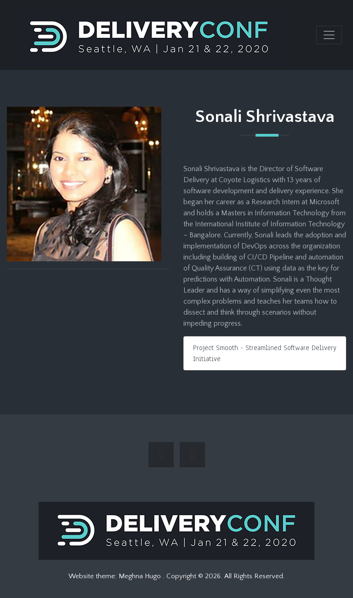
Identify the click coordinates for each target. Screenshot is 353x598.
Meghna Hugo (141, 576)
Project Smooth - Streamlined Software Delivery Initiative (264, 353)
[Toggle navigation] (329, 35)
